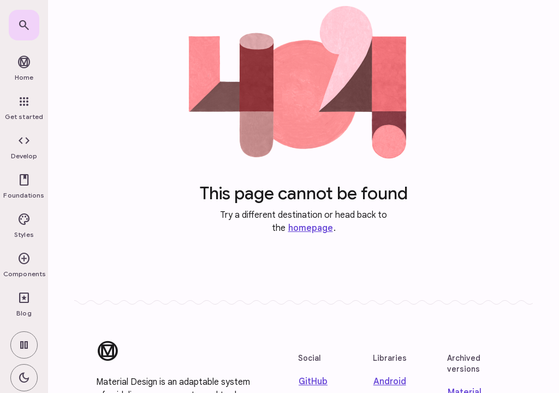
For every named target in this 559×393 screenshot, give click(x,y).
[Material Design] (107, 351)
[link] (24, 25)
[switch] (24, 345)
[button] (24, 147)
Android (389, 381)
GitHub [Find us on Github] (313, 381)
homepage (310, 228)
